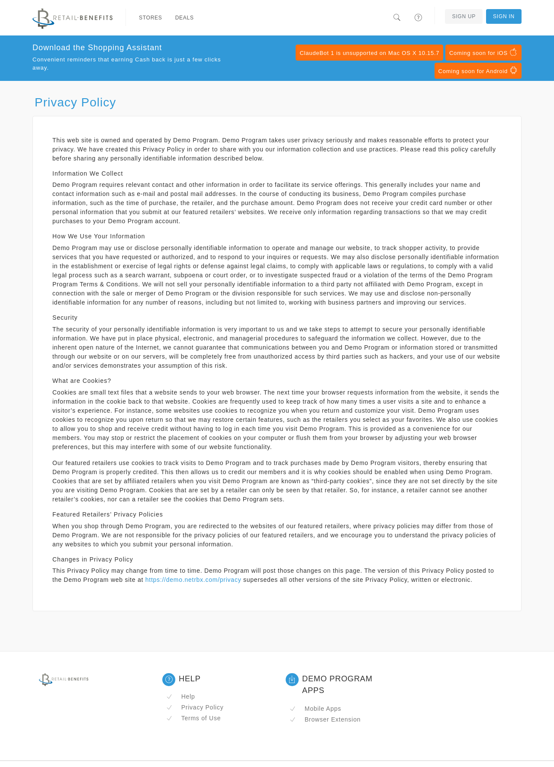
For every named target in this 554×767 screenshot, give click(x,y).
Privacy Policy (194, 707)
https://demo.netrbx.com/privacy (193, 579)
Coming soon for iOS (483, 52)
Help (180, 696)
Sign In (504, 16)
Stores (150, 18)
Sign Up (464, 16)
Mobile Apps (315, 708)
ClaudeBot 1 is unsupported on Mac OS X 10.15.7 (369, 53)
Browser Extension (325, 719)
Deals (184, 18)
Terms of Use (193, 718)
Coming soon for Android (478, 70)
